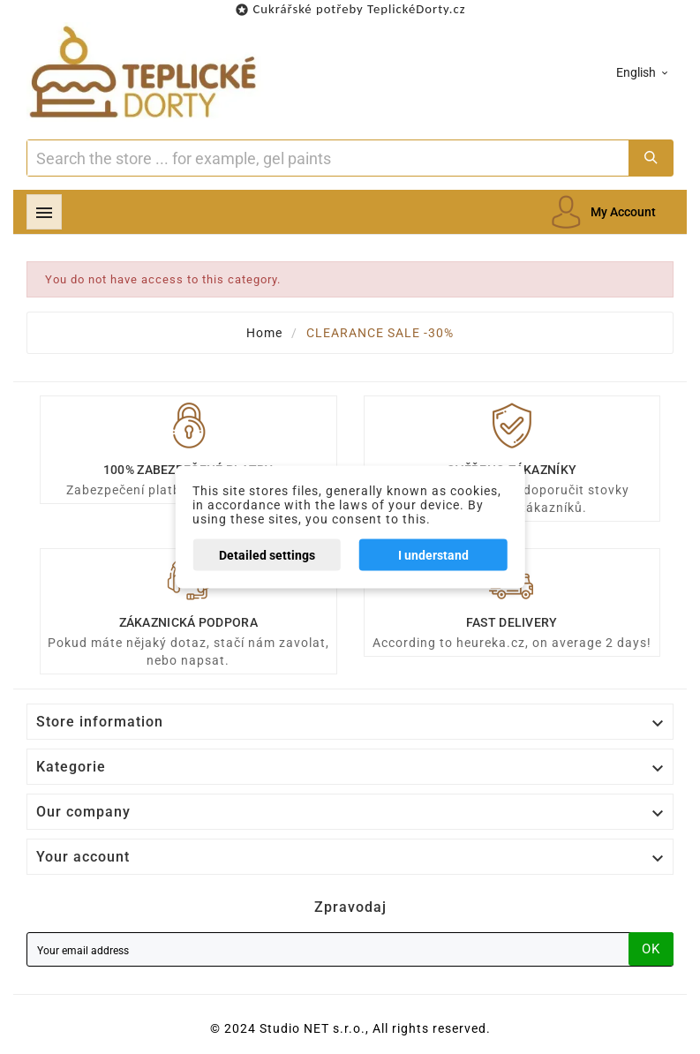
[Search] (327, 158)
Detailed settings (267, 555)
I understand (433, 555)
